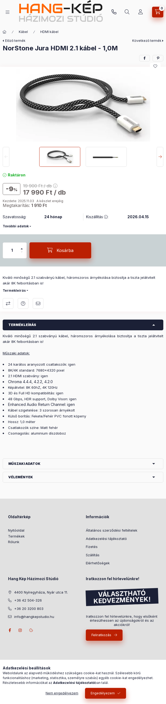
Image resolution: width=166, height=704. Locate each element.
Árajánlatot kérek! (23, 303)
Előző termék (15, 41)
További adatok (16, 226)
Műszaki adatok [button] (24, 464)
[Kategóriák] (7, 12)
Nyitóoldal (16, 530)
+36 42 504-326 (28, 600)
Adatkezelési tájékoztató (106, 538)
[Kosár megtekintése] (157, 12)
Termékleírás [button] (22, 325)
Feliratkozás (101, 635)
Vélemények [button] (20, 477)
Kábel (23, 32)
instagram (20, 630)
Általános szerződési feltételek (111, 530)
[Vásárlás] (140, 12)
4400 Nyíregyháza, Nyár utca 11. (41, 592)
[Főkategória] (4, 31)
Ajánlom (38, 303)
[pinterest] (158, 58)
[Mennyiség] (12, 250)
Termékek (16, 536)
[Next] (160, 157)
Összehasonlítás (8, 303)
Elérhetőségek (98, 563)
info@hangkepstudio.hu (34, 616)
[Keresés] (127, 12)
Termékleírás (14, 290)
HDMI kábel (49, 32)
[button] (83, 105)
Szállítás (92, 555)
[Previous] (6, 157)
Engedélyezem (103, 693)
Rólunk (13, 542)
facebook (9, 630)
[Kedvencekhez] (155, 66)
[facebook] (144, 58)
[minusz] (22, 254)
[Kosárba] (60, 250)
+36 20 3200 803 (114, 12)
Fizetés (92, 546)
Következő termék (146, 41)
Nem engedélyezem (62, 693)
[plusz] (22, 246)
